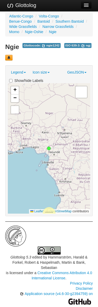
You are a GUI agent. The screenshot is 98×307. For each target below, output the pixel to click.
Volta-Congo (49, 16)
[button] (48, 148)
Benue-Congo (20, 21)
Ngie (52, 32)
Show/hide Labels (26, 81)
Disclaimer (84, 288)
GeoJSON (77, 72)
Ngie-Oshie (34, 32)
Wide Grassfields (23, 27)
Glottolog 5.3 (20, 257)
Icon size (41, 72)
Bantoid (43, 21)
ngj (85, 45)
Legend (18, 72)
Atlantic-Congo (21, 16)
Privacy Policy (81, 283)
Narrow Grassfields (57, 27)
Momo (14, 32)
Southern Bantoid (69, 21)
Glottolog (21, 5)
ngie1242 (51, 45)
